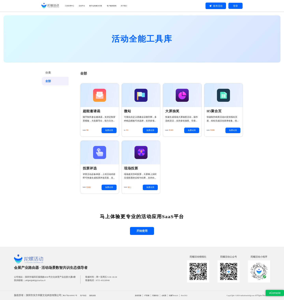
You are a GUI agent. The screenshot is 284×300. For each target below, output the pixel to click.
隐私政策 (94, 295)
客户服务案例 (151, 5)
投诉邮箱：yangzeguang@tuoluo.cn (30, 280)
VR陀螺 (147, 295)
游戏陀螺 (137, 295)
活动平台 (97, 5)
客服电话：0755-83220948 (97, 280)
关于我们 (172, 5)
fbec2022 (187, 295)
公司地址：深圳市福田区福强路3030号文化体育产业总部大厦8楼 (45, 277)
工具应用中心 (76, 5)
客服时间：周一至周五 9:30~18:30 (101, 277)
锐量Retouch (176, 295)
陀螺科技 (156, 295)
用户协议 (84, 295)
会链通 (165, 295)
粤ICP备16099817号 (70, 295)
